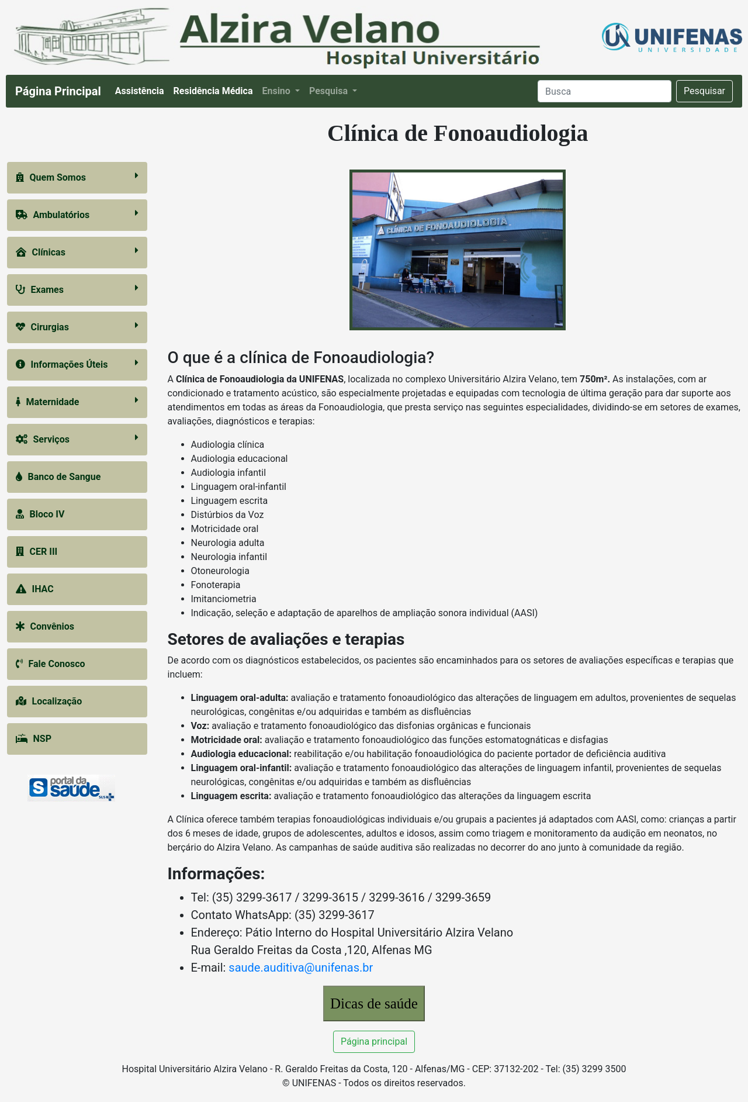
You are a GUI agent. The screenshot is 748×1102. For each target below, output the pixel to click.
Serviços (77, 439)
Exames (77, 289)
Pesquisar (704, 90)
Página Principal (58, 91)
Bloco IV (40, 514)
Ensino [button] (277, 90)
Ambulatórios (77, 214)
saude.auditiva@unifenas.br (300, 968)
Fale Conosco (50, 663)
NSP (33, 738)
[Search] (604, 91)
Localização (49, 701)
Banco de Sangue (58, 476)
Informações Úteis (77, 364)
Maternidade (77, 401)
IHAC (35, 589)
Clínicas (77, 252)
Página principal (374, 1041)
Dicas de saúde (374, 1003)
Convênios (45, 626)
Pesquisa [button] (329, 90)
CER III (37, 551)
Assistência (142, 90)
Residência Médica (216, 90)
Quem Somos (77, 177)
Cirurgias (77, 326)
